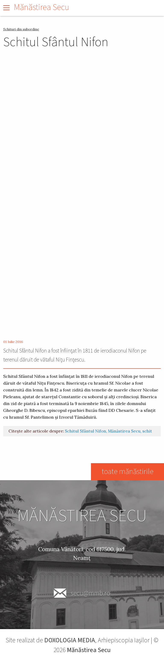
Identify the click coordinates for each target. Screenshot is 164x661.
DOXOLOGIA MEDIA (69, 640)
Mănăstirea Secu (41, 7)
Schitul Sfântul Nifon (85, 431)
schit (147, 431)
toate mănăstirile (127, 471)
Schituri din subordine (21, 29)
